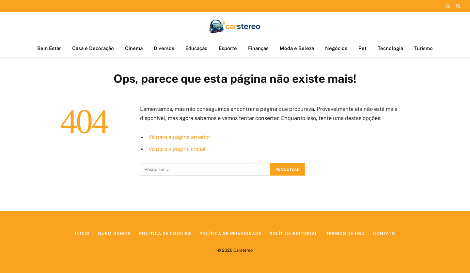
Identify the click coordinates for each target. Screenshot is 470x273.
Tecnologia (390, 48)
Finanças (258, 48)
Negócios (336, 48)
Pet (362, 48)
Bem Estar (49, 48)
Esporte (228, 48)
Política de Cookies (165, 233)
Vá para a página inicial (177, 148)
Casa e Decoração (93, 48)
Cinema (134, 48)
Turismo (423, 48)
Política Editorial (294, 233)
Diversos (164, 48)
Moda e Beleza (297, 48)
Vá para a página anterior (179, 137)
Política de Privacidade (230, 233)
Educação (196, 48)
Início (82, 233)
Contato (384, 233)
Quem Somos (114, 233)
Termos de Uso (345, 233)
